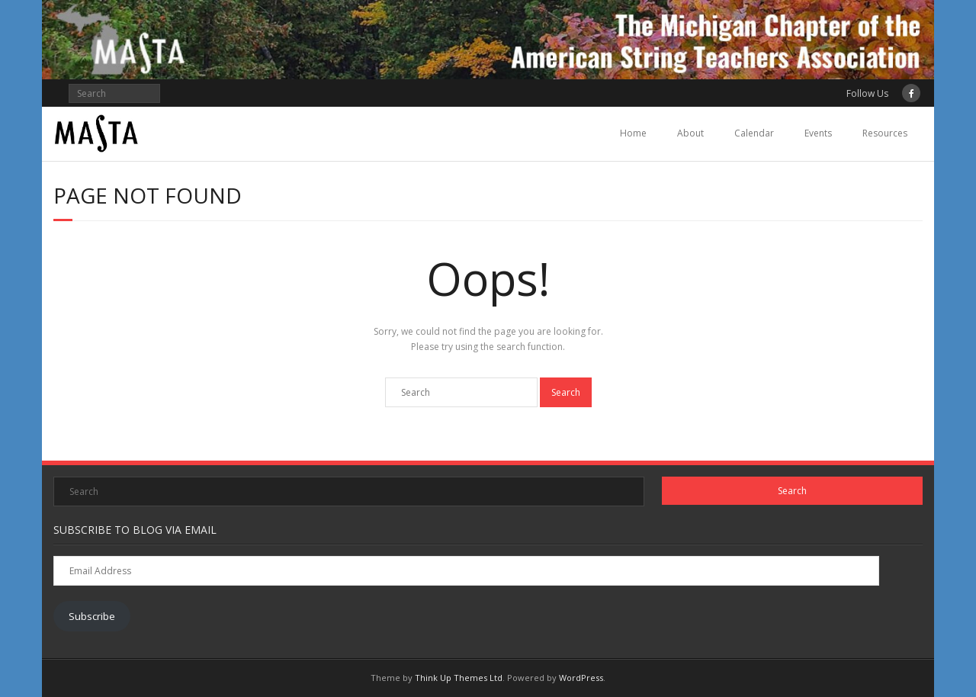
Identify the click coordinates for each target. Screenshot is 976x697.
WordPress (581, 677)
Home (633, 133)
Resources (884, 133)
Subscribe (92, 616)
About (690, 133)
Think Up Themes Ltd (458, 677)
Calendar (754, 133)
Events (818, 133)
